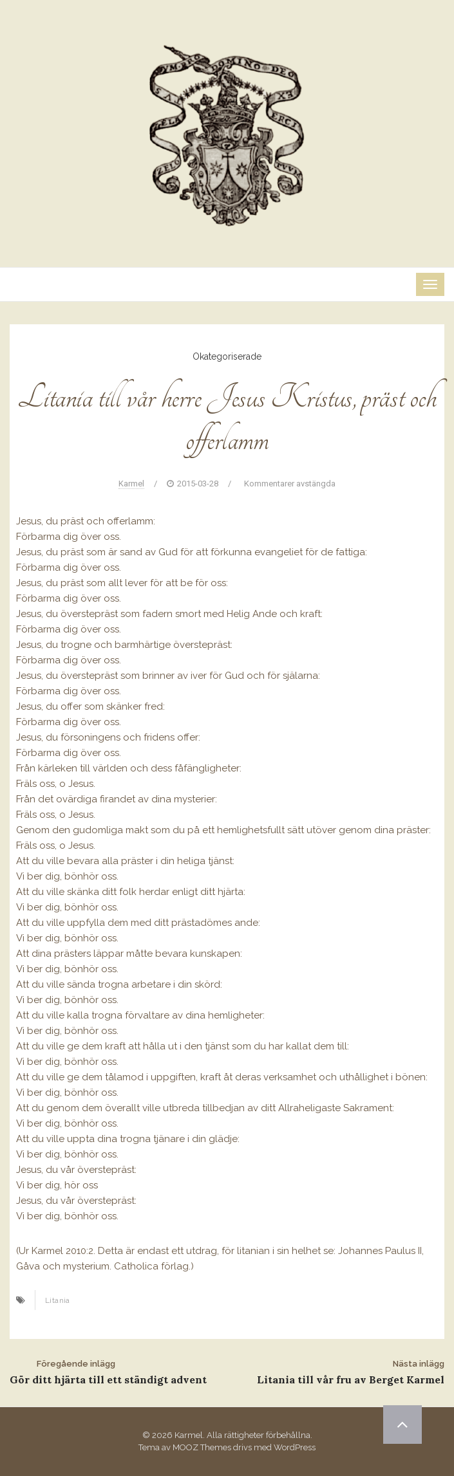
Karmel (131, 483)
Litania (57, 1300)
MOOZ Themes (202, 1447)
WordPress (295, 1447)
